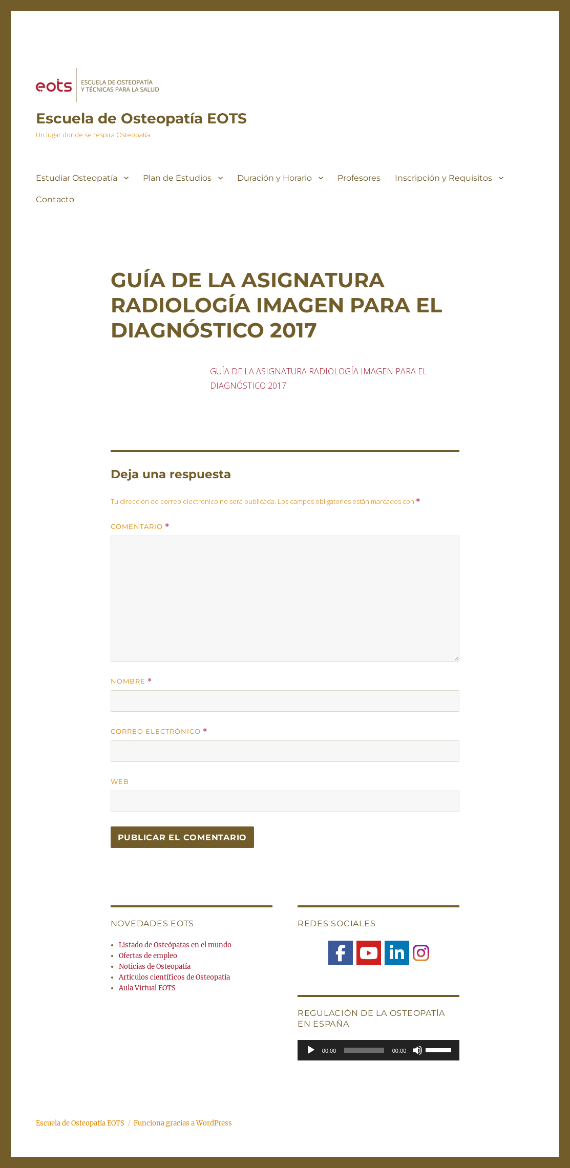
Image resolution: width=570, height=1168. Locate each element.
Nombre (131, 681)
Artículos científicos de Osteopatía (174, 977)
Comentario (140, 526)
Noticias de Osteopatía (155, 966)
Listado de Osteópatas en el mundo (175, 945)
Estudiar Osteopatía (76, 178)
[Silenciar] (417, 1050)
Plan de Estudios (177, 178)
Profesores (359, 178)
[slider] (364, 1050)
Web (120, 781)
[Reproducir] (311, 1050)
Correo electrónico (159, 731)
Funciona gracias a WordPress (183, 1123)
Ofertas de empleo (148, 955)
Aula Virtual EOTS (147, 988)
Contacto (55, 199)
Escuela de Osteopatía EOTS (141, 118)
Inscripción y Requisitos (443, 178)
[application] (378, 1050)
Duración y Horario (274, 178)
